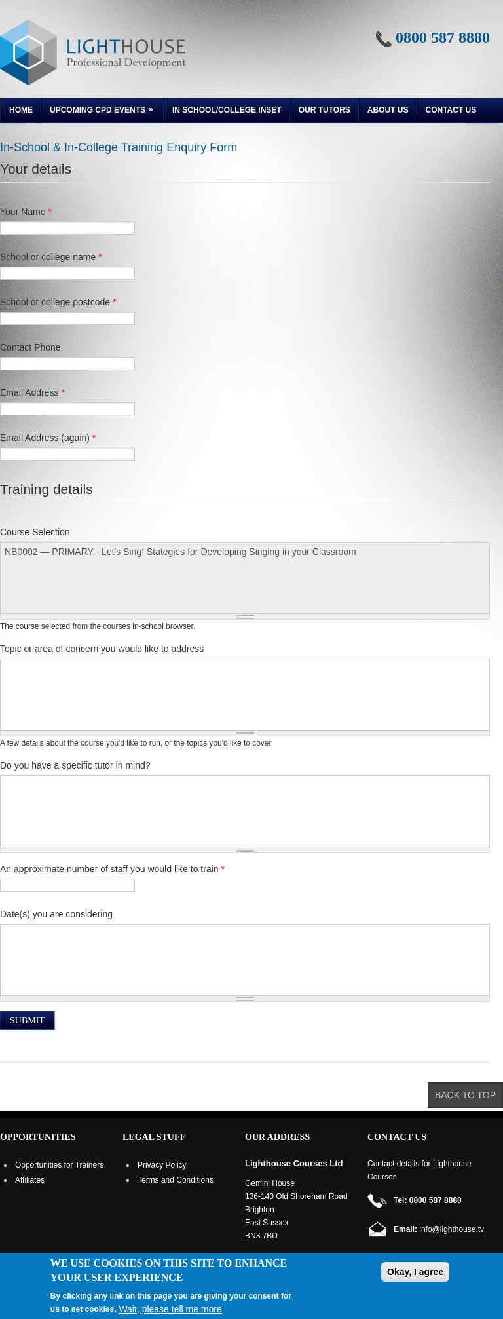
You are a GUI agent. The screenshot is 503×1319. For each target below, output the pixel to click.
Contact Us (451, 110)
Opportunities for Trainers (59, 1165)
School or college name (51, 257)
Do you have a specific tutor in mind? (75, 765)
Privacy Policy (162, 1165)
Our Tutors (324, 110)
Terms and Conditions (176, 1180)
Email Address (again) (48, 437)
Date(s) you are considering (56, 914)
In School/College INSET (227, 110)
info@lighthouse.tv (451, 1229)
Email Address (32, 392)
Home (21, 110)
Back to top (465, 1095)
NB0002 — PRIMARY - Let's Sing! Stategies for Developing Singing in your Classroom (245, 578)
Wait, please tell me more (170, 1309)
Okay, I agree (415, 1272)
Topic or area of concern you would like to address (102, 648)
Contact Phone (30, 347)
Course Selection (35, 532)
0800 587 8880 (443, 37)
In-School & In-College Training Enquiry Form (118, 147)
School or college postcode (58, 302)
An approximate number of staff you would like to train (112, 869)
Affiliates (30, 1180)
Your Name (26, 211)
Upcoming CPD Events (98, 111)
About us (388, 110)
